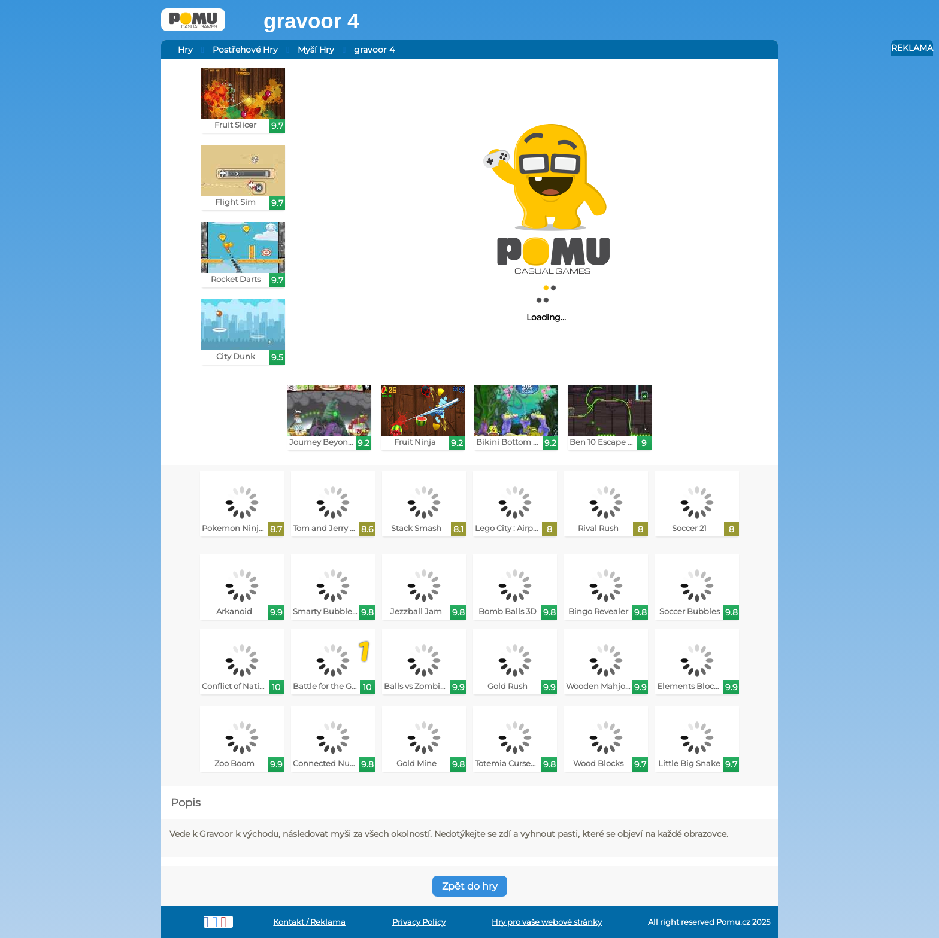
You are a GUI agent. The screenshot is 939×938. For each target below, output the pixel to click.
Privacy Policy (419, 922)
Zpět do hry (470, 886)
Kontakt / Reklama (309, 922)
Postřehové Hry (245, 49)
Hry (185, 49)
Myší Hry (316, 49)
